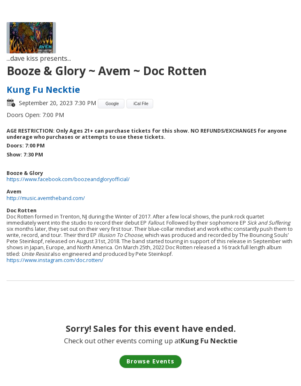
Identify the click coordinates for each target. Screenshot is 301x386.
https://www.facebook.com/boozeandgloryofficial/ (68, 179)
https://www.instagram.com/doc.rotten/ (55, 260)
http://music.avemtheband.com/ (46, 198)
